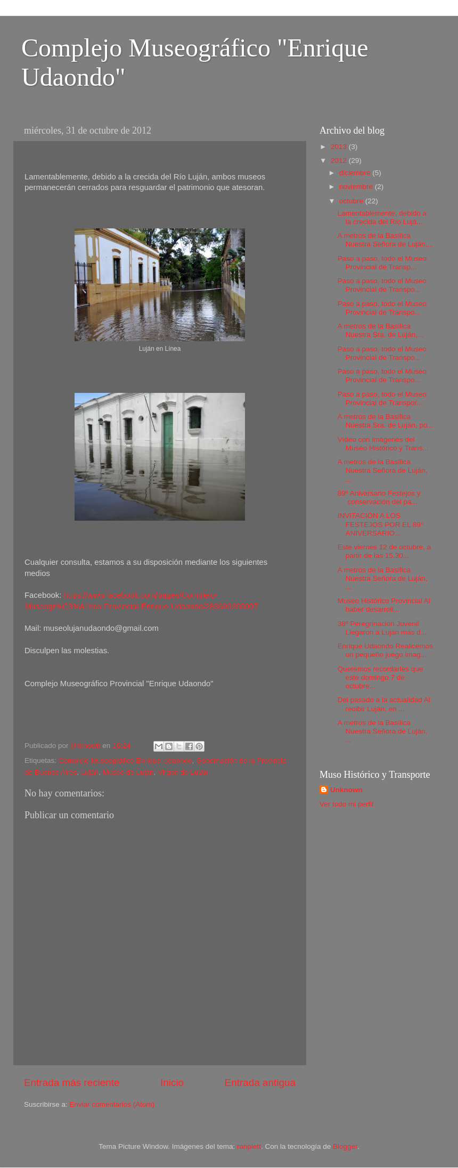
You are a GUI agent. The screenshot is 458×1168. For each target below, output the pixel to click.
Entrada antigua (260, 1082)
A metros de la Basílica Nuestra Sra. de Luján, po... (386, 421)
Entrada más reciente (72, 1082)
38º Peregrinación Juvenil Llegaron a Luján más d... (382, 628)
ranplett (249, 1146)
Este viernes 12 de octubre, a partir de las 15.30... (384, 551)
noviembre (357, 187)
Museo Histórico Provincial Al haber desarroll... (384, 605)
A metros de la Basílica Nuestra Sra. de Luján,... (380, 330)
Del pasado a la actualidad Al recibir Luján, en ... (384, 704)
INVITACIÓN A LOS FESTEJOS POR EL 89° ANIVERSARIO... (381, 524)
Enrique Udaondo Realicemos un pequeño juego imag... (385, 650)
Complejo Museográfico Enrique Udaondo (125, 760)
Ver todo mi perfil (346, 804)
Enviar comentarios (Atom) (112, 1104)
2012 (340, 160)
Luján (90, 772)
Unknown (346, 790)
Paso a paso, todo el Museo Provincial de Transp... (382, 262)
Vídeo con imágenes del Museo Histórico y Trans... (383, 443)
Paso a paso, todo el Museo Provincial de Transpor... (382, 398)
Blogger (345, 1146)
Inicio (172, 1082)
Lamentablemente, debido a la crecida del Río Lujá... (382, 217)
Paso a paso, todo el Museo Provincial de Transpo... (382, 285)
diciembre (355, 173)
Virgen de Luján (183, 772)
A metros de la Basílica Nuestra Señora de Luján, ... (383, 470)
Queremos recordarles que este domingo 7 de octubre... (380, 677)
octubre (352, 201)
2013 (340, 147)
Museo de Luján (127, 772)
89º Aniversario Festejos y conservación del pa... (379, 497)
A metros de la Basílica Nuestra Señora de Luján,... (386, 240)
